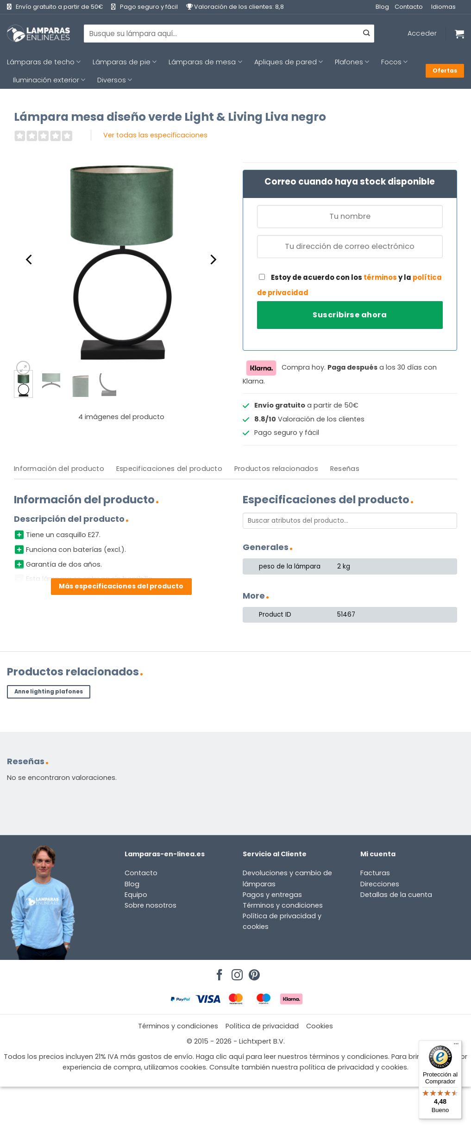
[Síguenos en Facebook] (218, 972)
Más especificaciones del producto (121, 586)
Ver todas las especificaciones (155, 135)
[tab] (59, 469)
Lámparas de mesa (205, 62)
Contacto (409, 7)
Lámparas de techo (44, 62)
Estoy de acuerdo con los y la (349, 284)
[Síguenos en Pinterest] (253, 972)
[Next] (212, 259)
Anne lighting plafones (48, 691)
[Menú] (456, 1045)
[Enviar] (366, 34)
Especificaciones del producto (169, 468)
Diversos (114, 80)
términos (380, 277)
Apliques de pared (288, 62)
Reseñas (344, 468)
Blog (382, 7)
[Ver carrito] (459, 34)
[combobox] (229, 33)
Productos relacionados (276, 468)
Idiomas (443, 7)
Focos (394, 62)
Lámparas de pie (125, 62)
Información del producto (59, 468)
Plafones (352, 62)
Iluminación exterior (49, 80)
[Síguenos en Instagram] (236, 972)
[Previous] (29, 259)
